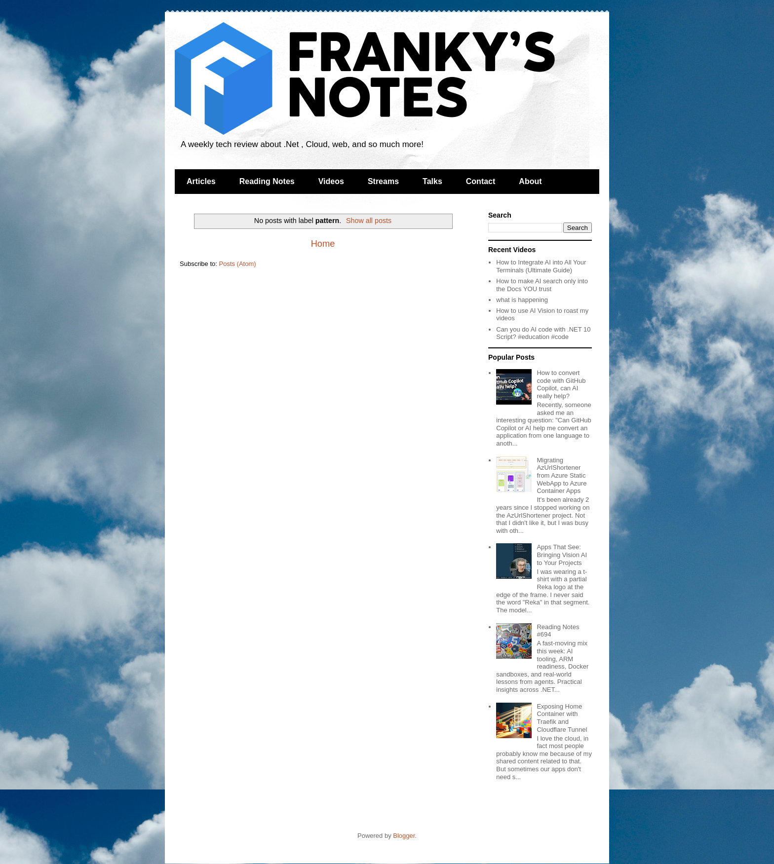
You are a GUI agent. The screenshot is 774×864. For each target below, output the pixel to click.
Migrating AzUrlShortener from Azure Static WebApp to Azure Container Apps (561, 475)
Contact (481, 181)
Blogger (404, 835)
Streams (383, 181)
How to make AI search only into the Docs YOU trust (542, 285)
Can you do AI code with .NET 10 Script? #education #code (543, 333)
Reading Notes (267, 181)
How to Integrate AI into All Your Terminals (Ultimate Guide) (541, 266)
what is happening (522, 299)
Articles (201, 181)
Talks (432, 181)
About (530, 181)
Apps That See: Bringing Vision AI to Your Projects (562, 554)
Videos (331, 181)
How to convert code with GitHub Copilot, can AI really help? (561, 384)
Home (323, 244)
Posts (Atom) (237, 263)
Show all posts (368, 221)
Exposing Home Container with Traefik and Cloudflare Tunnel (562, 718)
